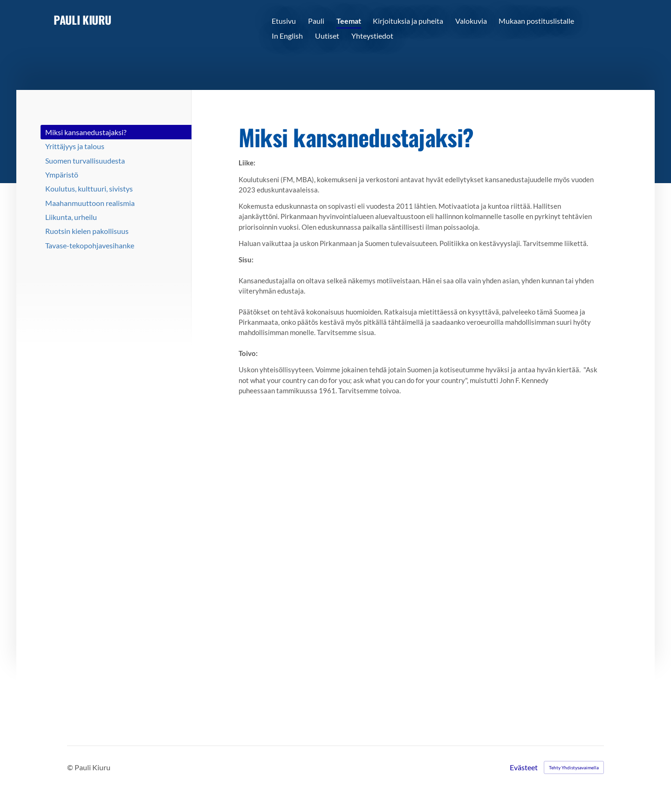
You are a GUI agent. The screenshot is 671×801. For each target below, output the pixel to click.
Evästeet (524, 767)
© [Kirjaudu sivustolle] (71, 767)
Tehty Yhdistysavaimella (574, 767)
